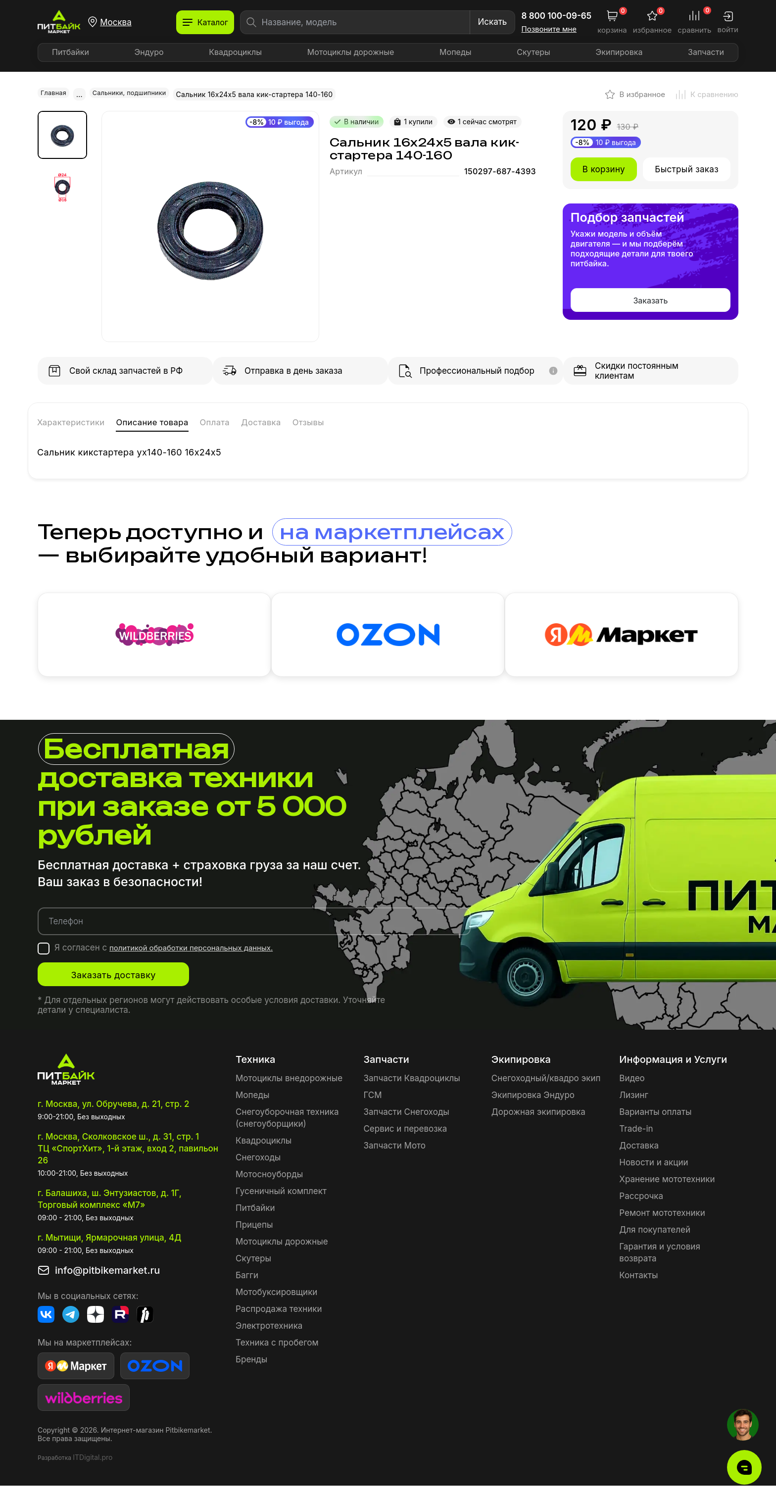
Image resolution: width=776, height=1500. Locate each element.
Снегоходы (258, 1171)
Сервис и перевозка (405, 1143)
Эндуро (149, 52)
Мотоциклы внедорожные (289, 1092)
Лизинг (633, 1109)
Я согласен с (175, 962)
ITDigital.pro (92, 1471)
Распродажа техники (279, 1323)
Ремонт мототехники (662, 1227)
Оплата (274, 421)
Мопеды (455, 52)
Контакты (638, 1289)
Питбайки (70, 52)
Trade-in (636, 1143)
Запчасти (706, 52)
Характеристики (84, 421)
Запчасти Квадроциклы (411, 1092)
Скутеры (533, 52)
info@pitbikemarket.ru (107, 1285)
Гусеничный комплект (281, 1205)
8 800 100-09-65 (557, 16)
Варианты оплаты (655, 1126)
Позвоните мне (549, 29)
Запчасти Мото (394, 1159)
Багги (247, 1289)
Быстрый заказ (687, 168)
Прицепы (254, 1239)
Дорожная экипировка (538, 1126)
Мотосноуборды (269, 1188)
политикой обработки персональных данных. (202, 962)
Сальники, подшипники (137, 94)
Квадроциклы (235, 52)
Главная (55, 94)
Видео (631, 1092)
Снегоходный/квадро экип (546, 1092)
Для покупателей (654, 1244)
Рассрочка (641, 1210)
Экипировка (619, 52)
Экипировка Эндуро (533, 1109)
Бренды (251, 1373)
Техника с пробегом (277, 1356)
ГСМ (372, 1109)
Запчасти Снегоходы (406, 1126)
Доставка (333, 421)
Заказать (650, 299)
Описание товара (192, 421)
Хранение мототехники (667, 1193)
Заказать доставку (136, 989)
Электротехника (269, 1340)
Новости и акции (653, 1176)
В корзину (603, 168)
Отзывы (395, 421)
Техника (255, 1073)
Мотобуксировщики (276, 1306)
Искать (492, 22)
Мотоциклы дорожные (350, 52)
